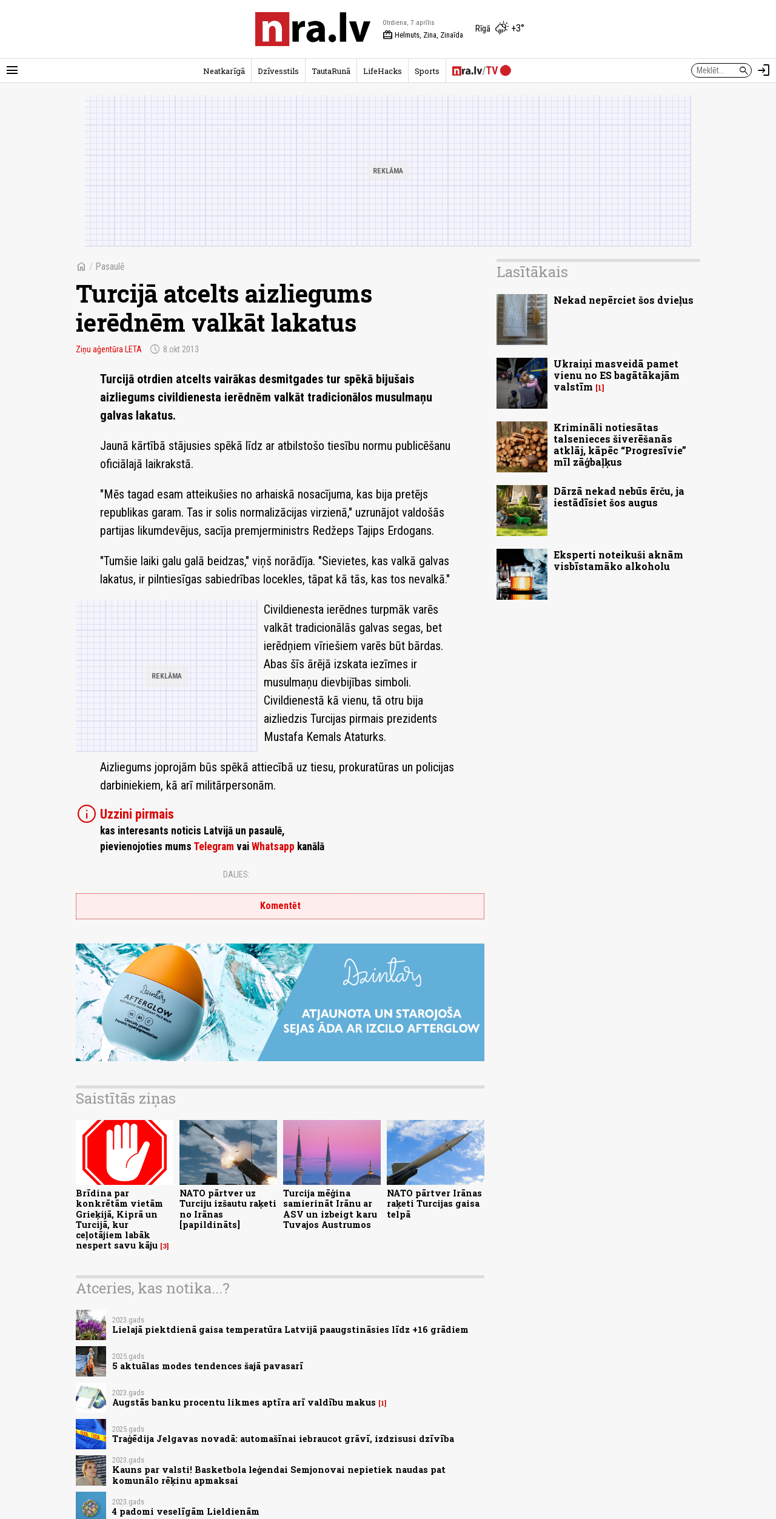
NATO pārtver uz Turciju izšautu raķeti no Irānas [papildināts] (227, 1208)
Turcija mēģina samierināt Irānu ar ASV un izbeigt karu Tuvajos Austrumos (330, 1208)
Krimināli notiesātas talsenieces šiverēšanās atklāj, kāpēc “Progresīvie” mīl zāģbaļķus (620, 445)
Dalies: (236, 874)
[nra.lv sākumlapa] (312, 29)
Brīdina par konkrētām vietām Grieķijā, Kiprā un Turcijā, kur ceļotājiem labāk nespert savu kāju (119, 1219)
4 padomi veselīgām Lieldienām (185, 1511)
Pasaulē (110, 266)
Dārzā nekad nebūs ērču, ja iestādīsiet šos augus (619, 497)
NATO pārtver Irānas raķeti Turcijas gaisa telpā (434, 1203)
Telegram (213, 846)
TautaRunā (331, 71)
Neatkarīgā (224, 71)
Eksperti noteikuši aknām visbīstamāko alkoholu (618, 560)
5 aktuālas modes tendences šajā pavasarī (207, 1366)
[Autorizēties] (764, 70)
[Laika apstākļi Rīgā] (499, 29)
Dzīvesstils (278, 71)
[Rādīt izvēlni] (12, 70)
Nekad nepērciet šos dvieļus (624, 299)
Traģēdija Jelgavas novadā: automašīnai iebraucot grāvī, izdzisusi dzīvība (283, 1438)
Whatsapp (273, 846)
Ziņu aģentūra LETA (109, 349)
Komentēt (280, 905)
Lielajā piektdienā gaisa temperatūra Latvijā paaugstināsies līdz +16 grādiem (290, 1329)
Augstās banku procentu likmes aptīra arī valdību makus (244, 1402)
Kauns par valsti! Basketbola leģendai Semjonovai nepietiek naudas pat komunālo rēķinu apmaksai (279, 1475)
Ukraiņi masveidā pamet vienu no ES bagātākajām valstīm (617, 375)
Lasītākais (532, 271)
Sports (427, 71)
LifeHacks (382, 71)
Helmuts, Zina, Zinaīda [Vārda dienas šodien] (423, 35)
